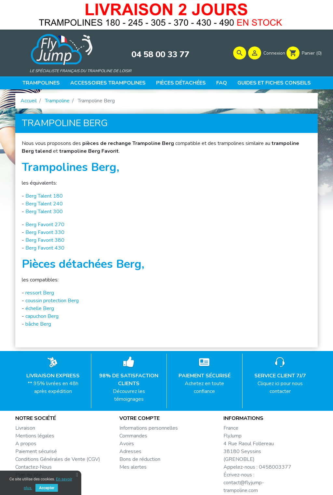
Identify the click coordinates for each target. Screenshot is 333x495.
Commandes (133, 436)
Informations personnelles (148, 428)
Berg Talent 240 (44, 204)
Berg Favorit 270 (44, 225)
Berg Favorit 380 (44, 240)
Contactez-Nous (33, 467)
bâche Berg (38, 324)
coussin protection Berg (52, 301)
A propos (25, 444)
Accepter (46, 488)
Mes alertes (133, 467)
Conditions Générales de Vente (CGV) (57, 459)
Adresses (130, 452)
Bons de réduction (139, 459)
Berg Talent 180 (44, 196)
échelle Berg (39, 309)
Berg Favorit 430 (44, 248)
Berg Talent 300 (44, 212)
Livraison (25, 428)
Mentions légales (34, 436)
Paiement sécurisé (36, 452)
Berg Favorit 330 (44, 233)
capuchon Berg (42, 316)
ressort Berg (39, 293)
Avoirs (126, 444)
